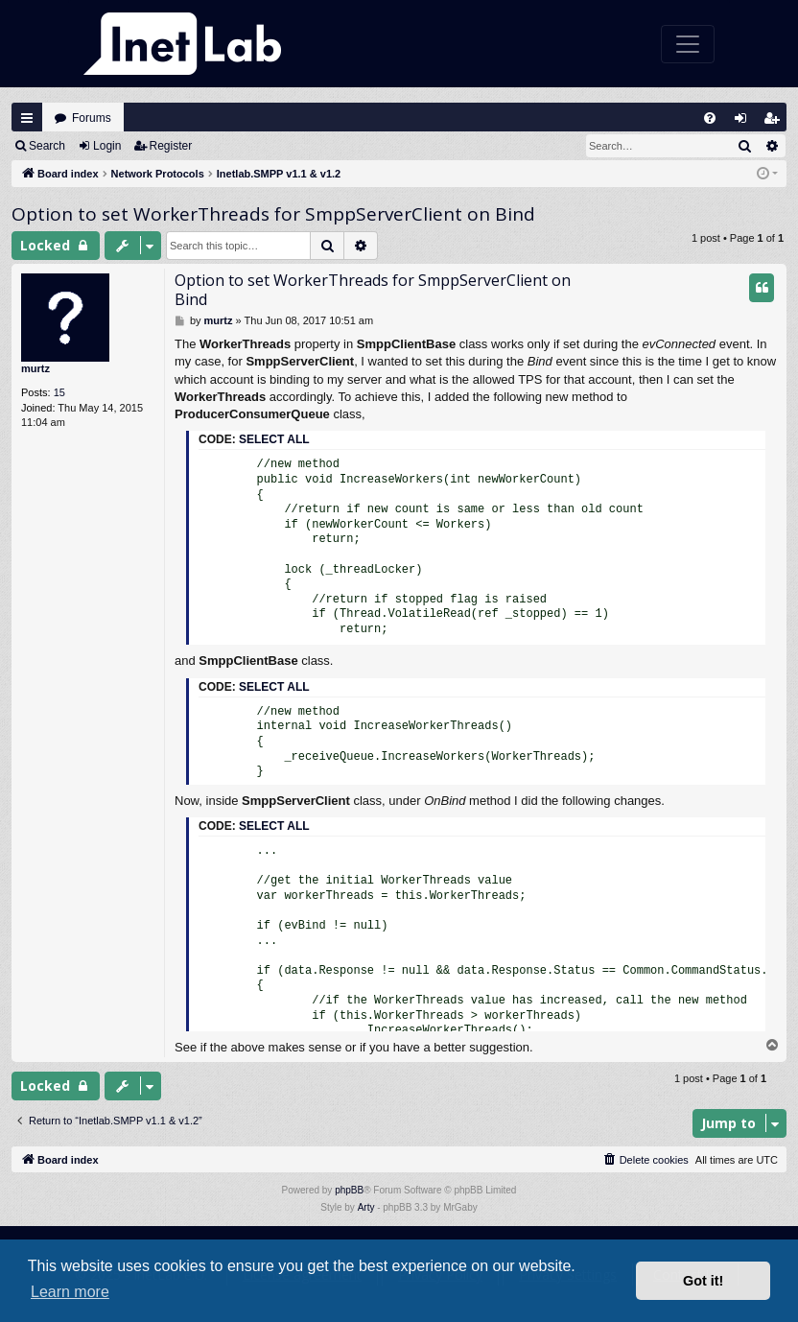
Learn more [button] (70, 1292)
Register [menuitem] (775, 122)
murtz (35, 368)
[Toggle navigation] (688, 44)
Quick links (27, 118)
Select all (274, 439)
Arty (366, 1207)
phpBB (349, 1190)
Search (47, 146)
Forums (91, 118)
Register (171, 146)
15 (59, 392)
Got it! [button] (703, 1280)
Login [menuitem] (745, 122)
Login (107, 146)
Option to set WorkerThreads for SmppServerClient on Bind (273, 213)
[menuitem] (709, 118)
